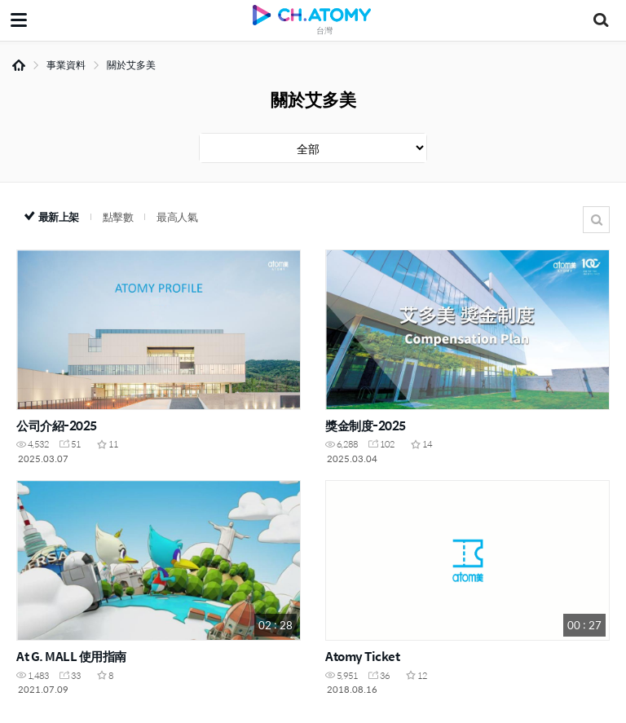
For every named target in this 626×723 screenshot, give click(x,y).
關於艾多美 (131, 64)
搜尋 (596, 219)
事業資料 (66, 64)
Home (18, 65)
